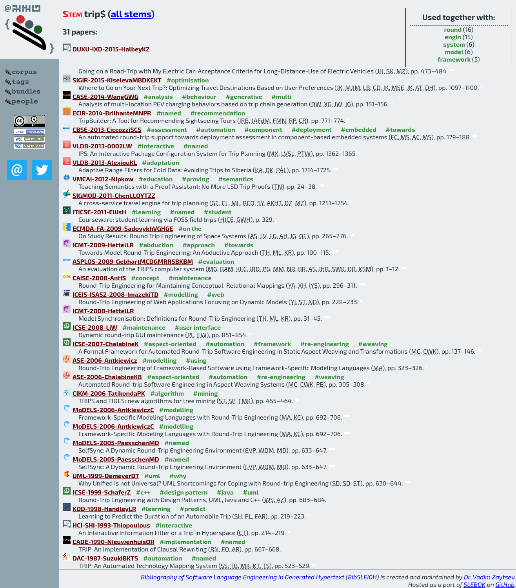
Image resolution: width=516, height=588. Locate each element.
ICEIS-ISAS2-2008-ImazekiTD (115, 294)
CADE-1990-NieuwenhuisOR (113, 541)
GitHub (505, 584)
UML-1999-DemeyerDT (106, 475)
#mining (205, 393)
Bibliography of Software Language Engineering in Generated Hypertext (242, 577)
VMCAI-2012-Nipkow (103, 179)
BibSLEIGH (362, 577)
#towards (400, 129)
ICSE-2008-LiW (95, 327)
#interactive (155, 146)
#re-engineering (324, 343)
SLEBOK (474, 584)
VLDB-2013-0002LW (102, 146)
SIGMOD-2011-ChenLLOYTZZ (114, 195)
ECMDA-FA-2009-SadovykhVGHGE (123, 228)
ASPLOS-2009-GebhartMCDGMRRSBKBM (133, 261)
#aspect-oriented (170, 343)
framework (454, 59)
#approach (198, 244)
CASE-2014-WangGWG (105, 96)
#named (168, 113)
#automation (215, 129)
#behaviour (199, 96)
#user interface (197, 327)
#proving (195, 179)
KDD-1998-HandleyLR (104, 508)
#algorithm (167, 393)
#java (225, 492)
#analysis (158, 96)
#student (218, 211)
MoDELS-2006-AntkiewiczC (113, 409)
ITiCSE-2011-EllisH (99, 211)
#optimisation (188, 80)
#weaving (372, 343)
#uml (152, 475)
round (452, 29)
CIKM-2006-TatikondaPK (109, 393)
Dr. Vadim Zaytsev (489, 577)
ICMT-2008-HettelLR (103, 310)
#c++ (143, 492)
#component (263, 129)
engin (453, 36)
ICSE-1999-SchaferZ (102, 492)
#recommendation (217, 113)
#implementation (185, 541)
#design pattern (184, 492)
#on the (190, 228)
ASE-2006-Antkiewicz (105, 360)
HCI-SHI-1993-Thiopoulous (111, 525)
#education (156, 179)
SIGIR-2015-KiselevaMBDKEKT (117, 80)
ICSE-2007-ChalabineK (106, 343)
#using (196, 360)
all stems (131, 13)
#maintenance (190, 277)
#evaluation (216, 261)
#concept (145, 277)
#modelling (181, 294)
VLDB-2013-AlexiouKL (105, 162)
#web (215, 294)
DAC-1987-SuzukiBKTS (105, 558)
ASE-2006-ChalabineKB (107, 376)
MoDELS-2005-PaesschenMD (116, 442)
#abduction (156, 244)
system (454, 44)
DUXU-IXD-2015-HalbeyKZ (111, 49)
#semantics (235, 179)
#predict (192, 508)
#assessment (167, 129)
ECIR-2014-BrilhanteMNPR (112, 113)
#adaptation (161, 162)
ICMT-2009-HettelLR (103, 244)
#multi (281, 96)
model (454, 51)
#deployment (311, 129)
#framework (272, 343)
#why (178, 475)
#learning (146, 211)
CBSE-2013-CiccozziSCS (107, 129)
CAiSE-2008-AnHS (99, 277)
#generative (244, 96)
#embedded (358, 129)
